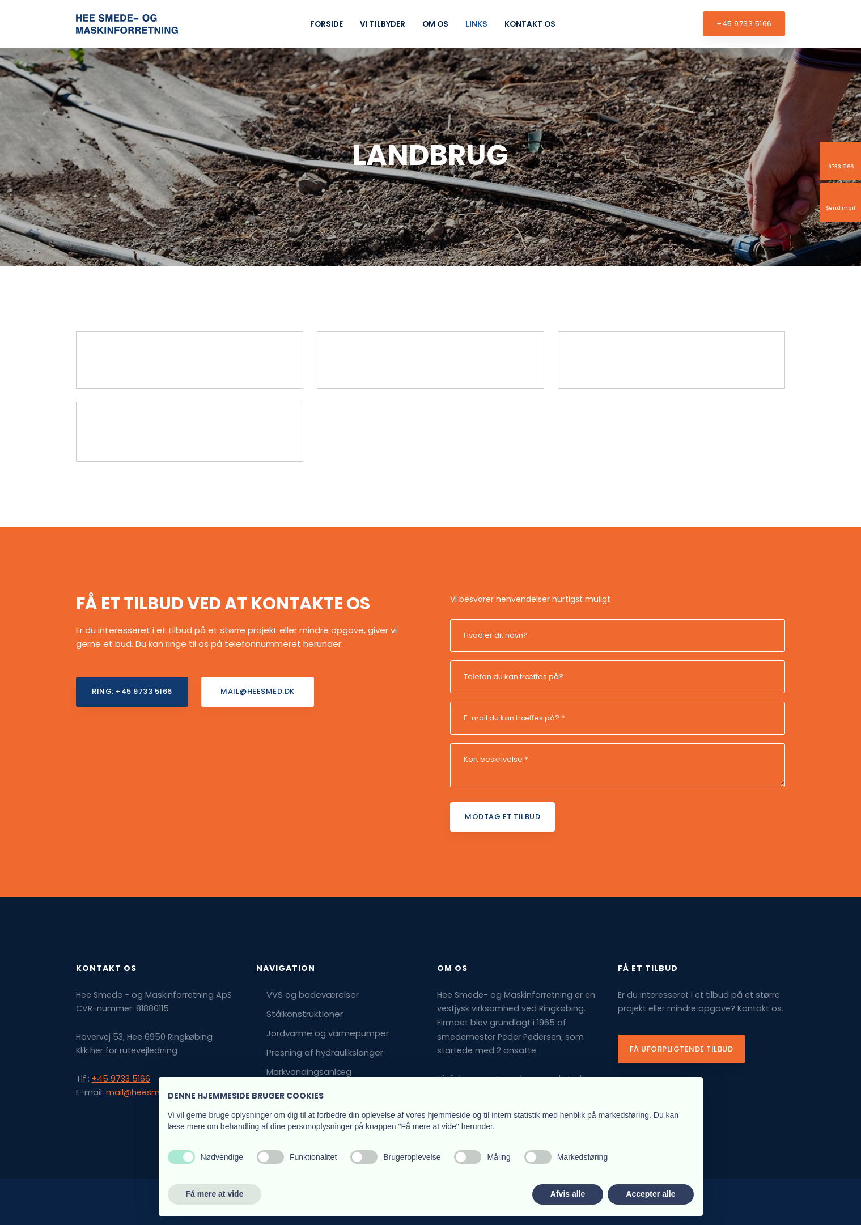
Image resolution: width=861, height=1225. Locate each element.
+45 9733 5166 (121, 1078)
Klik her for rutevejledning (126, 1050)
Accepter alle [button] (650, 1193)
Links (476, 24)
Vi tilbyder (382, 24)
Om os (435, 24)
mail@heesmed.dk (144, 1092)
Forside (326, 24)
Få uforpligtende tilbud (681, 1049)
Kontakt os (529, 24)
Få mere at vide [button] (215, 1193)
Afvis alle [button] (567, 1193)
